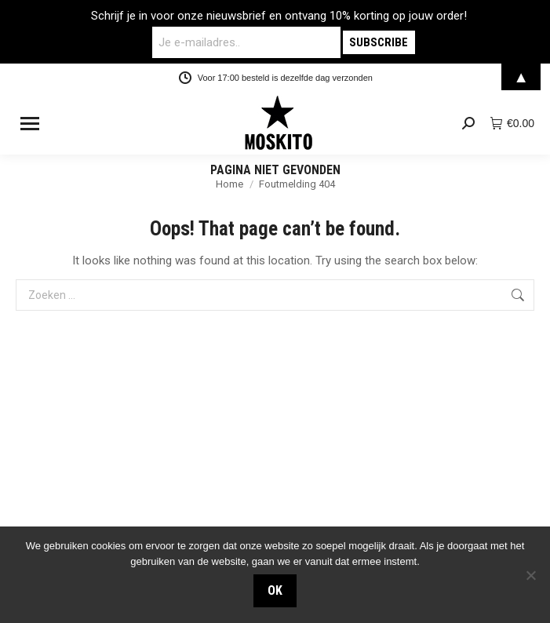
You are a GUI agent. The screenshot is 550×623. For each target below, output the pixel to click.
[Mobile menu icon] (30, 123)
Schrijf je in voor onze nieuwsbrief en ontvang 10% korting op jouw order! (279, 16)
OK (275, 590)
